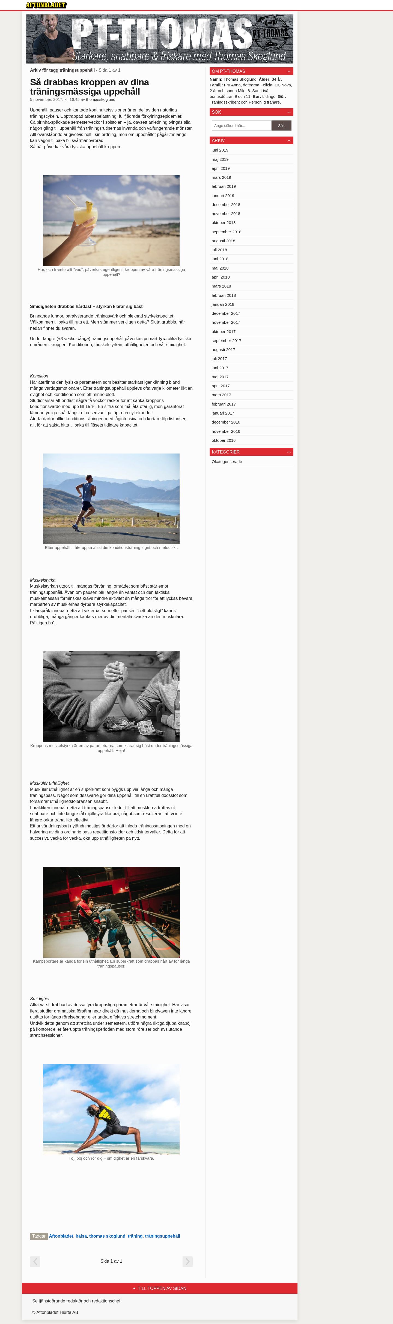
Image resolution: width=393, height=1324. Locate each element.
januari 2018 (223, 304)
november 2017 (226, 322)
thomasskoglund (100, 99)
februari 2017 (224, 404)
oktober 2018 (224, 222)
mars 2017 (221, 394)
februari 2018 (224, 295)
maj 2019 (220, 159)
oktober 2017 (224, 331)
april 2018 (221, 277)
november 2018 (226, 213)
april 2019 (221, 168)
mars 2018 (221, 286)
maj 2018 (220, 268)
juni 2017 (220, 367)
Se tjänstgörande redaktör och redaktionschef (76, 1301)
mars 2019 (221, 177)
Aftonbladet (61, 1236)
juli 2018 (219, 249)
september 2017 (226, 340)
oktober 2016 (224, 440)
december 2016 (226, 422)
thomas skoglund (107, 1236)
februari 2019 (224, 186)
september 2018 (226, 231)
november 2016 (226, 431)
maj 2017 (220, 376)
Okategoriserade (227, 461)
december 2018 (226, 204)
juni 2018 (220, 258)
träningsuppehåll (162, 1236)
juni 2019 (220, 150)
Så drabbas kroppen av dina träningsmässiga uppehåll (89, 86)
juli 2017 (219, 358)
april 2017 (221, 385)
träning (135, 1236)
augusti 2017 (223, 349)
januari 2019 (223, 195)
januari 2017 (223, 413)
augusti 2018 (223, 240)
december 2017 (226, 313)
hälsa (81, 1236)
